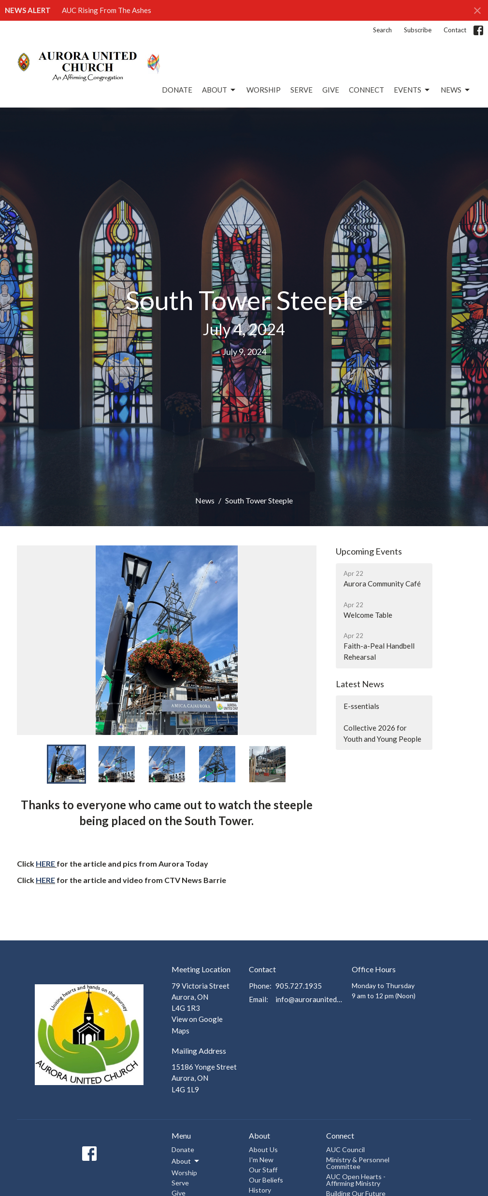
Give (330, 89)
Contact (455, 30)
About (219, 90)
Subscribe (417, 30)
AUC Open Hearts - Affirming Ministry (356, 1179)
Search (382, 30)
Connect (366, 89)
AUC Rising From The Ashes (106, 10)
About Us (263, 1149)
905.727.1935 (298, 985)
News (456, 90)
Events (412, 90)
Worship (263, 89)
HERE (45, 863)
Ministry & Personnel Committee (357, 1162)
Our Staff (263, 1170)
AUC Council (345, 1149)
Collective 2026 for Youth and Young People (382, 733)
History (260, 1190)
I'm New (261, 1159)
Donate (177, 89)
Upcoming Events (369, 551)
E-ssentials (361, 706)
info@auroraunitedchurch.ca (308, 999)
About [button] (186, 1161)
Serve (301, 89)
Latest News (360, 684)
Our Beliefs (266, 1180)
